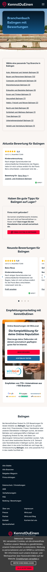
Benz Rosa (22, 176)
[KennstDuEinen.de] (17, 4)
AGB (4, 489)
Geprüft (39, 182)
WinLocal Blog (30, 516)
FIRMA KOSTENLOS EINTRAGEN (23, 232)
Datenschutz (7, 485)
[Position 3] (25, 301)
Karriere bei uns (30, 520)
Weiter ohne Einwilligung (23, 563)
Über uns (6, 508)
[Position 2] (22, 301)
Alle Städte (6, 466)
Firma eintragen (8, 477)
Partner (5, 516)
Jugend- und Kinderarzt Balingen (18, 179)
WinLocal (28, 512)
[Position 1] (18, 301)
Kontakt (5, 520)
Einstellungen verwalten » (27, 558)
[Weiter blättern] (44, 276)
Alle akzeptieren (24, 568)
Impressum (28, 508)
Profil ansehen (10, 289)
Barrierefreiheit (8, 524)
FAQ (4, 497)
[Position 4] (28, 301)
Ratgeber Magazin (9, 473)
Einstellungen (19, 485)
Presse (5, 512)
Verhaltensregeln (9, 493)
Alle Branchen (8, 469)
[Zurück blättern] (2, 276)
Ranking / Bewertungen (11, 501)
